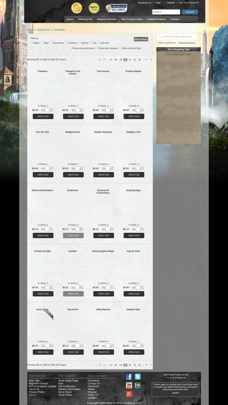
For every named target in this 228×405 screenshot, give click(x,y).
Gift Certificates (67, 386)
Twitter (91, 389)
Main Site (34, 380)
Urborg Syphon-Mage (103, 251)
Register (171, 2)
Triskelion (42, 71)
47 (111, 59)
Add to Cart (43, 116)
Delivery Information (69, 389)
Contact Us (94, 383)
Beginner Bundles (107, 19)
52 (135, 59)
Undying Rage (133, 190)
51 (130, 59)
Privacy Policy (37, 392)
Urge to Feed (133, 251)
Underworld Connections (103, 191)
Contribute (93, 380)
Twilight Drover (72, 132)
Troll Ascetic (103, 71)
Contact (175, 19)
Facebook (93, 386)
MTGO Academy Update (42, 386)
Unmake (73, 251)
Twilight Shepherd (103, 132)
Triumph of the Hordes (72, 72)
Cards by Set (85, 19)
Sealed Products (156, 19)
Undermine (72, 190)
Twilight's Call (133, 132)
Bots (60, 383)
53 (139, 59)
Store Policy (65, 394)
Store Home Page (68, 380)
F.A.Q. (32, 394)
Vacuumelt (72, 309)
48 (116, 59)
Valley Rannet (103, 309)
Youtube (92, 392)
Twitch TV (93, 394)
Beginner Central (38, 383)
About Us (34, 389)
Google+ (92, 397)
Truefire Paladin (133, 71)
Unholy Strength (42, 251)
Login (159, 2)
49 (120, 59)
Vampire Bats (133, 309)
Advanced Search (186, 43)
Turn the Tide (42, 132)
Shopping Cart (145, 2)
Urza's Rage (42, 309)
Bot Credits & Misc (132, 19)
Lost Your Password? (189, 2)
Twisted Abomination (42, 190)
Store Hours (65, 392)
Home (70, 19)
